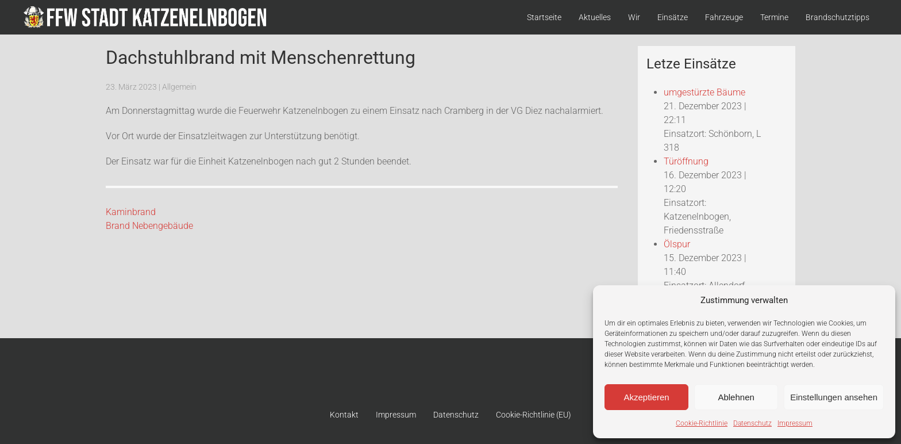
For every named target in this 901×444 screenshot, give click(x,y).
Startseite (544, 17)
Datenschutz (752, 423)
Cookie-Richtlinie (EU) (533, 414)
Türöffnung (686, 161)
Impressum (795, 423)
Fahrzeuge (724, 17)
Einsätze (672, 17)
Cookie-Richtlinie (701, 423)
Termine (774, 17)
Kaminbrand (131, 211)
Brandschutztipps (837, 17)
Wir (634, 17)
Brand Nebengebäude (149, 225)
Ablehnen (736, 397)
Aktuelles (595, 17)
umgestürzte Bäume (704, 92)
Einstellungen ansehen (833, 397)
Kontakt (344, 414)
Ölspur (677, 244)
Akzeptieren (646, 397)
